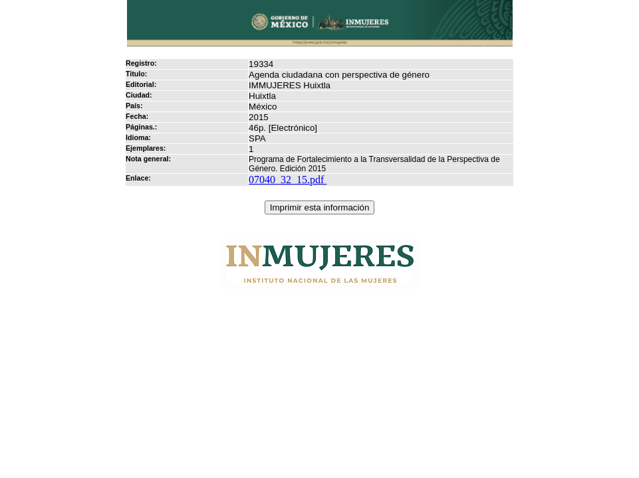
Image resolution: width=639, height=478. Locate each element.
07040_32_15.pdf (287, 179)
